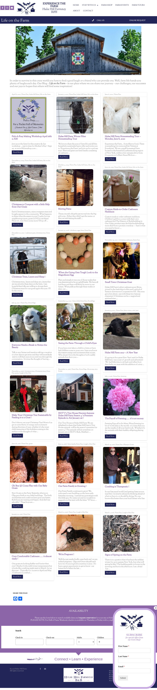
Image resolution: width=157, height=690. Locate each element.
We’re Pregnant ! (66, 554)
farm (82, 230)
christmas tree (41, 233)
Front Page (32, 303)
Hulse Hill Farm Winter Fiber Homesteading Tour (72, 138)
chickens (73, 230)
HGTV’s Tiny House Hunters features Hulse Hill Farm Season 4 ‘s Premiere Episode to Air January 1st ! (76, 416)
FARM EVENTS (122, 5)
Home (111, 671)
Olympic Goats (128, 445)
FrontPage (91, 301)
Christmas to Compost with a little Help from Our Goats (31, 206)
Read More (17, 152)
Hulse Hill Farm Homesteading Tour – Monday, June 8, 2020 (123, 138)
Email (121, 667)
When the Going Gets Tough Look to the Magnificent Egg (78, 274)
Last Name (123, 656)
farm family (72, 444)
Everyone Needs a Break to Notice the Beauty (29, 346)
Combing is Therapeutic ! (117, 486)
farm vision (128, 310)
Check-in (19, 637)
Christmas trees (40, 371)
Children (100, 637)
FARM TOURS (138, 5)
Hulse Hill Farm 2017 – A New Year (121, 352)
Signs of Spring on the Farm (118, 555)
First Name (123, 646)
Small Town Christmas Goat (118, 282)
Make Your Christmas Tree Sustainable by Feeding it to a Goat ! (31, 416)
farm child (76, 301)
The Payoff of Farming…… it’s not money (124, 418)
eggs (78, 230)
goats (17, 373)
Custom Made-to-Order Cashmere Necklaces (121, 211)
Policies (111, 677)
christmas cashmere (125, 240)
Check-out (50, 637)
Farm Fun (25, 94)
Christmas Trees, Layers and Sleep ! (28, 277)
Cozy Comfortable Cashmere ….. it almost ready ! (32, 558)
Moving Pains (64, 209)
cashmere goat (30, 233)
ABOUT (76, 11)
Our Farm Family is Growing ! (72, 486)
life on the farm (45, 94)
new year (135, 310)
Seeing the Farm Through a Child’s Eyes (77, 343)
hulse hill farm (34, 94)
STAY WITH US (90, 5)
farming (123, 376)
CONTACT (88, 11)
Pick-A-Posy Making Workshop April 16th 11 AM (32, 138)
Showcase (90, 369)
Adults (79, 637)
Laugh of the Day (25, 373)
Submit (123, 678)
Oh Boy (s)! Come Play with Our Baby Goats (29, 487)
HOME (76, 5)
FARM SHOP (106, 5)
